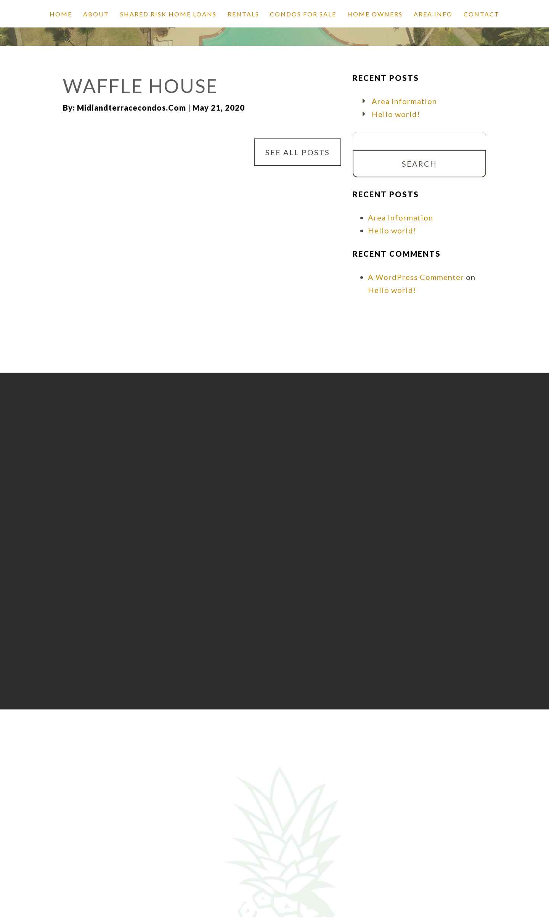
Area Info (433, 14)
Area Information (404, 101)
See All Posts (297, 152)
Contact (481, 14)
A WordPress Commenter (416, 276)
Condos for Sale (303, 14)
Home (61, 14)
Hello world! (396, 114)
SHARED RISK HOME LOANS (168, 14)
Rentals (243, 14)
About (96, 14)
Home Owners (375, 14)
